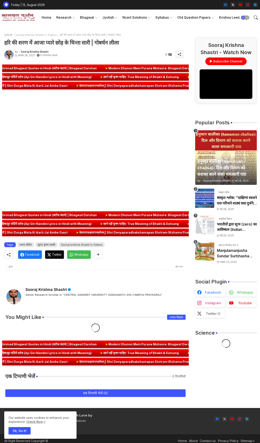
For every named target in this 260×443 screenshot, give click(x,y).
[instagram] (247, 4)
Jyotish (108, 17)
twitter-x (213, 313)
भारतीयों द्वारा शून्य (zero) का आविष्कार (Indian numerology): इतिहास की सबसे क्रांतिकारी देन (237, 227)
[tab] (46, 17)
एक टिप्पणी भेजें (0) (95, 393)
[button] (245, 17)
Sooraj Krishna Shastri (46, 289)
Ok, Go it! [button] (19, 431)
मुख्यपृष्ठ (8, 34)
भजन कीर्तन (26, 244)
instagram (213, 303)
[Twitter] (54, 254)
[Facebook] (30, 254)
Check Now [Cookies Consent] (34, 421)
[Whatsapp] (79, 254)
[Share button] (98, 254)
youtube (245, 303)
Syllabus (162, 17)
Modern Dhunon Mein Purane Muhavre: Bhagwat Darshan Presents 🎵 (172, 68)
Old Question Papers (193, 17)
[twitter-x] (233, 4)
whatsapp (245, 292)
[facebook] (225, 4)
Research (63, 17)
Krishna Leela (230, 17)
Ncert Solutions (134, 17)
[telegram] (255, 4)
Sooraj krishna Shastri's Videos (36, 34)
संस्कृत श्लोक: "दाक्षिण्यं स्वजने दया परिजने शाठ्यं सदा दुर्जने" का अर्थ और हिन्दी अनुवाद (237, 201)
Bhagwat (87, 17)
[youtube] (240, 4)
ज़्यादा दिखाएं (176, 317)
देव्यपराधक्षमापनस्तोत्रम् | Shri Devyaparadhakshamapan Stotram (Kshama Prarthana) (148, 85)
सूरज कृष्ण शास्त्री (46, 244)
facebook (213, 292)
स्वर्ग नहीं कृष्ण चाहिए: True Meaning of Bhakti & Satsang (129, 77)
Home (46, 17)
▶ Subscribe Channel (226, 61)
